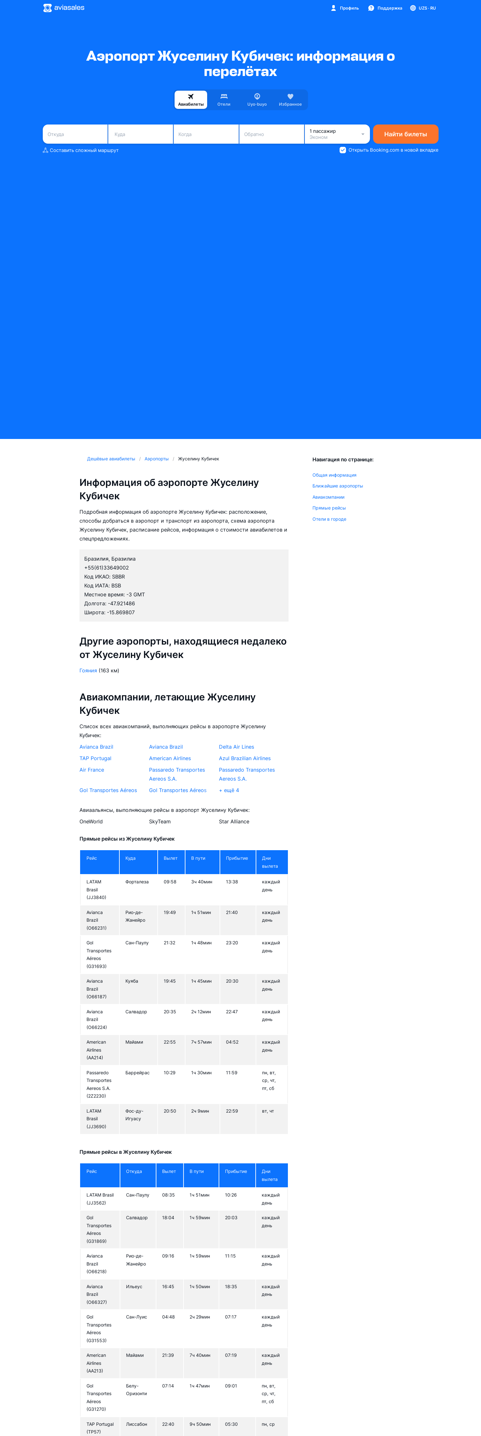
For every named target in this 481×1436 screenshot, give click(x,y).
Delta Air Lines (236, 747)
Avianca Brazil (96, 747)
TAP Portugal (95, 758)
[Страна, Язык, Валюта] (423, 8)
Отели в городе (329, 519)
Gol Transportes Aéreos (108, 790)
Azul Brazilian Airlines (245, 758)
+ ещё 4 (229, 790)
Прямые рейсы (329, 507)
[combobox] (75, 134)
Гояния (88, 670)
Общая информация (334, 475)
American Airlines (170, 758)
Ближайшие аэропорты (337, 485)
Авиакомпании (328, 497)
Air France (91, 770)
